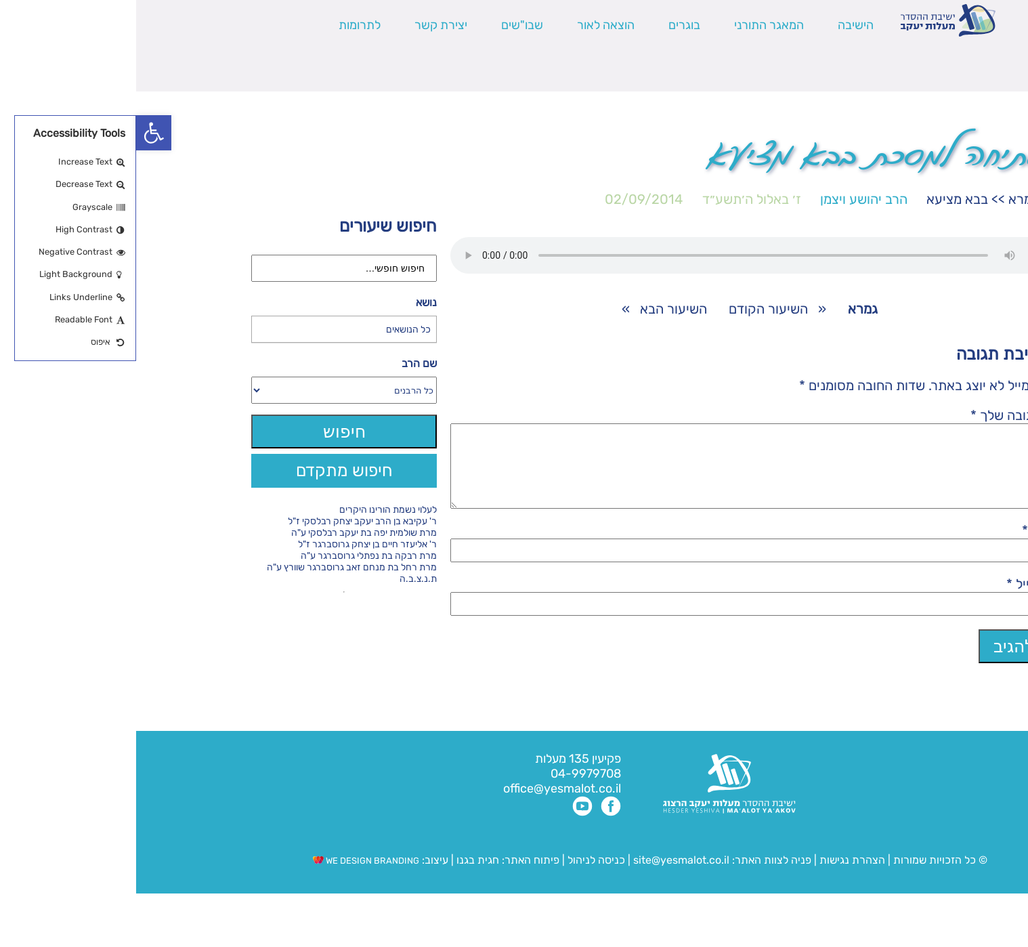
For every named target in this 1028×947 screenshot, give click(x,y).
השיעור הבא (537, 309)
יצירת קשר (304, 25)
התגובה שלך (873, 415)
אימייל (891, 600)
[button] (17, 132)
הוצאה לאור (469, 25)
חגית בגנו (340, 876)
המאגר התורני (633, 25)
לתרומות (223, 25)
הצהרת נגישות (716, 876)
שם (899, 547)
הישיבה (719, 25)
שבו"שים (386, 25)
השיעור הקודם (632, 309)
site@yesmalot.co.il (545, 876)
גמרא (887, 199)
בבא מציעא (821, 199)
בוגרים (548, 25)
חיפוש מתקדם (208, 470)
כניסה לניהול (460, 876)
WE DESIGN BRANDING (230, 877)
